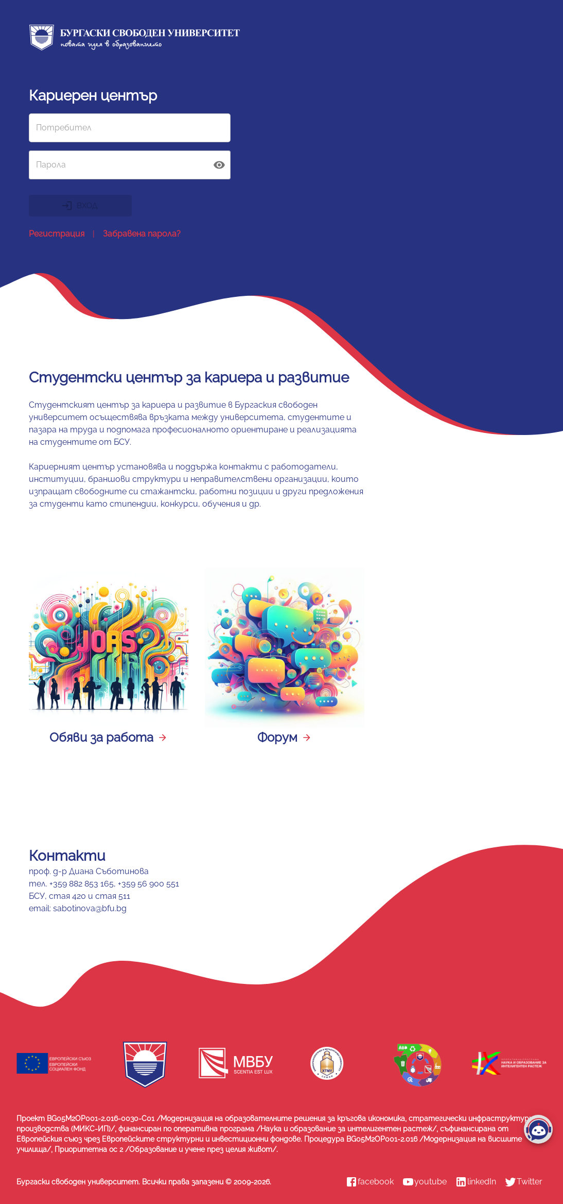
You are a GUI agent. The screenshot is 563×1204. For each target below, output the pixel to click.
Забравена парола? (142, 234)
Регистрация (56, 234)
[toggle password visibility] (219, 165)
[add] (538, 1129)
